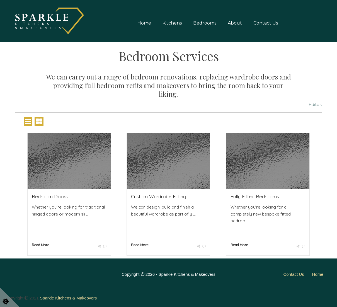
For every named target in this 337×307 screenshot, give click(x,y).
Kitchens (172, 23)
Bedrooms (204, 23)
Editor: (315, 104)
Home (144, 23)
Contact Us (265, 23)
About (235, 23)
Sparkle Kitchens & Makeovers (68, 298)
